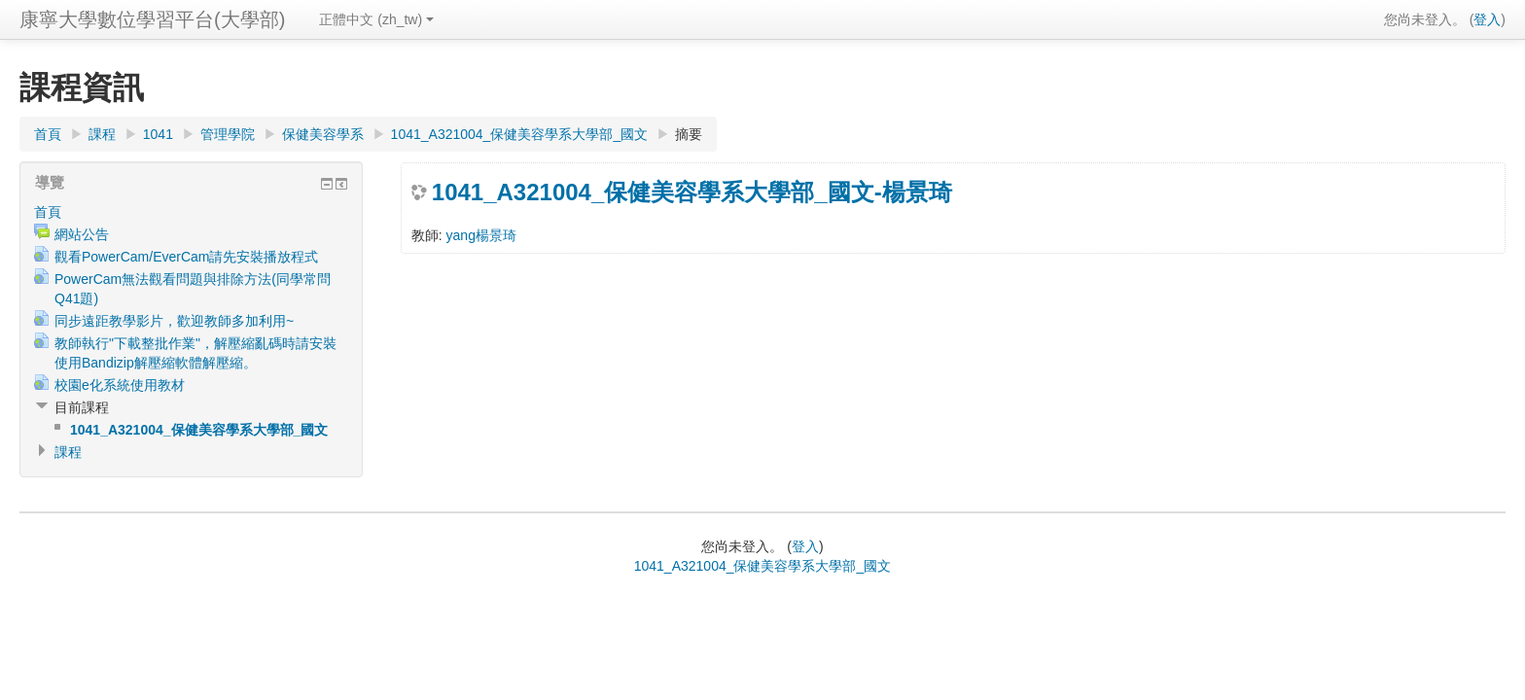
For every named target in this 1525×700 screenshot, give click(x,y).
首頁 (47, 134)
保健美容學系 (323, 134)
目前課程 (81, 407)
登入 (1487, 19)
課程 (102, 134)
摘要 (688, 134)
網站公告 (81, 234)
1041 (158, 134)
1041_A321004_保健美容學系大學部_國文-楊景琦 (692, 192)
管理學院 (227, 134)
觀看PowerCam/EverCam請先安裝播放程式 (186, 256)
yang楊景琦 (481, 235)
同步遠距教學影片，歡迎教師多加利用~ (174, 321)
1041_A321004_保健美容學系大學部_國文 (520, 134)
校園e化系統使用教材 (119, 385)
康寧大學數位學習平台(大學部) (152, 19)
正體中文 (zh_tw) (376, 19)
